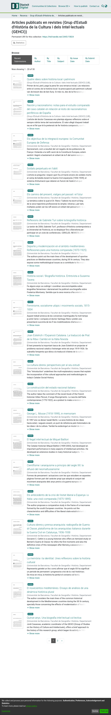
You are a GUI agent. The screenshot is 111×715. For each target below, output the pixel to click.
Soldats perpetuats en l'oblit (42, 168)
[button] (33, 95)
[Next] (62, 644)
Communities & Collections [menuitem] (44, 6)
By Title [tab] (49, 60)
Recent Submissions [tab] (20, 60)
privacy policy (31, 706)
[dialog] (55, 706)
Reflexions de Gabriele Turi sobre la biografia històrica (56, 220)
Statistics (18, 43)
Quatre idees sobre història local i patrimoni (51, 79)
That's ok (104, 711)
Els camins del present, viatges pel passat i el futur (55, 194)
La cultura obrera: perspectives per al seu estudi (53, 365)
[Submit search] (102, 6)
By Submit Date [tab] (90, 60)
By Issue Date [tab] (74, 60)
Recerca (23, 15)
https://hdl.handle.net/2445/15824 (58, 37)
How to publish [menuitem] (81, 6)
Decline (95, 711)
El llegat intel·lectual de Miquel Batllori (48, 442)
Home (14, 15)
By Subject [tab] (60, 60)
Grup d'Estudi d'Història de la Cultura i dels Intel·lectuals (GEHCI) (42, 15)
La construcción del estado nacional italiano (51, 390)
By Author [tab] (38, 60)
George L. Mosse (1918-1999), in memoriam (51, 416)
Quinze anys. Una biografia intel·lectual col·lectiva (54, 621)
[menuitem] (64, 6)
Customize (6, 711)
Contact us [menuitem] (94, 6)
